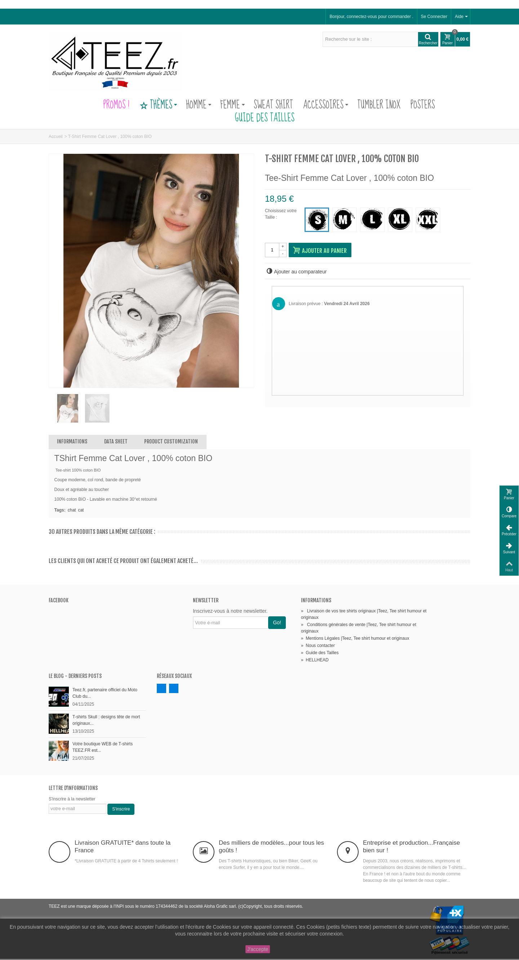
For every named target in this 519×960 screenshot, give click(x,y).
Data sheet (116, 442)
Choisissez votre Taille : (281, 214)
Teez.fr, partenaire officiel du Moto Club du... (104, 694)
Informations (72, 442)
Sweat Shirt (273, 105)
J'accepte (258, 949)
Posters (423, 105)
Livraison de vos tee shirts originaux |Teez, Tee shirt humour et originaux (363, 615)
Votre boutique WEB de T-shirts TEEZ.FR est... (102, 748)
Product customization (171, 442)
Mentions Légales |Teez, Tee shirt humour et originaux (355, 639)
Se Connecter (434, 16)
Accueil (56, 136)
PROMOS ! (116, 105)
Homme (199, 105)
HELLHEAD (315, 661)
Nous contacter (318, 646)
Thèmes (158, 105)
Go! (277, 623)
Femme (232, 105)
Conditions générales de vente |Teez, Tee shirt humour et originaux (358, 629)
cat (81, 511)
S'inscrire (121, 810)
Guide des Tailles (259, 118)
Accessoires (326, 105)
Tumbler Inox (378, 105)
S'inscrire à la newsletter (72, 800)
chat (72, 511)
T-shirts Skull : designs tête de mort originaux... (106, 721)
